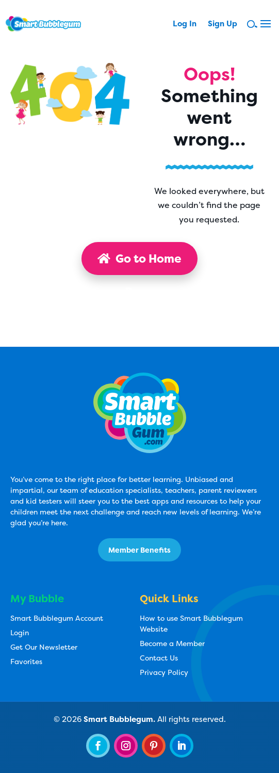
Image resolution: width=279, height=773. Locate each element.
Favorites (26, 661)
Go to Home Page (139, 263)
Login (19, 632)
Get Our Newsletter (43, 647)
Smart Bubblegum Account (56, 618)
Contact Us (159, 658)
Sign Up (222, 24)
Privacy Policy (164, 672)
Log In (184, 24)
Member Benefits (139, 550)
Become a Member (172, 643)
